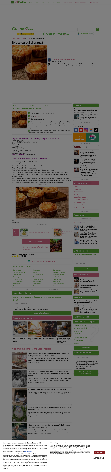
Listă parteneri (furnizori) (55, 455)
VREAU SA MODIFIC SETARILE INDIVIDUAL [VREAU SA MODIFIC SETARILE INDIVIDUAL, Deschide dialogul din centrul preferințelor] (98, 458)
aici (3, 462)
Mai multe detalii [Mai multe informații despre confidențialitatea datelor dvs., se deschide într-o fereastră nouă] (28, 451)
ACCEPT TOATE (99, 452)
